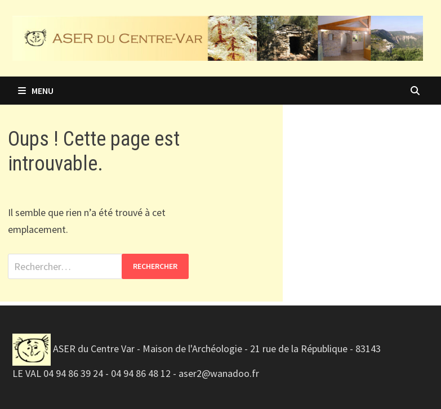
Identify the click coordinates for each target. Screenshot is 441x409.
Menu (36, 90)
